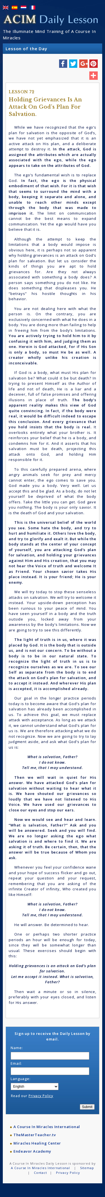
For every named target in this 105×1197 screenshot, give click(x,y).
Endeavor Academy (32, 1151)
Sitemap (87, 1168)
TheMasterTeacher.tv (34, 1134)
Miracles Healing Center (37, 1143)
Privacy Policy (41, 1095)
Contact (40, 1172)
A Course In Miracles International (46, 1126)
